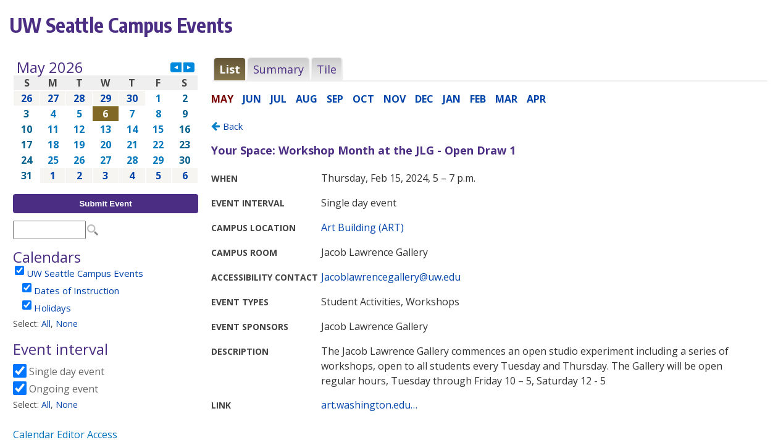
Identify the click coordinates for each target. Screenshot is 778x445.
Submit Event (105, 203)
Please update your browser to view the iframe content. (105, 121)
